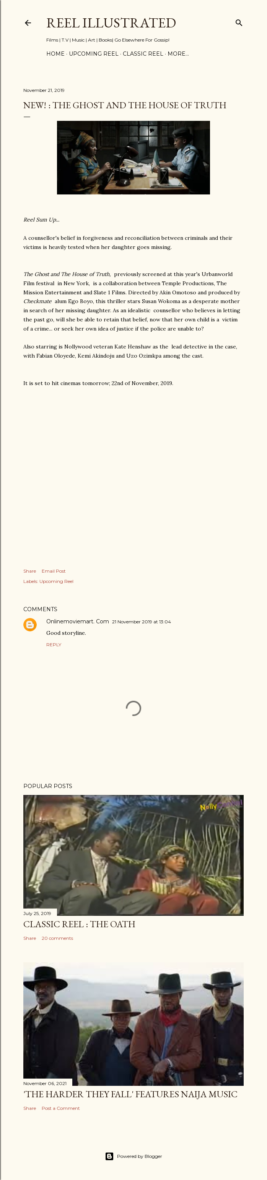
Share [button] (29, 571)
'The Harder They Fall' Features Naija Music (130, 1094)
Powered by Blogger (133, 1156)
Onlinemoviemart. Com (77, 621)
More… (178, 53)
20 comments (57, 938)
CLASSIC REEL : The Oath (79, 924)
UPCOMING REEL (94, 53)
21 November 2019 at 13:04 (141, 622)
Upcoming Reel (56, 581)
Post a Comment (61, 1108)
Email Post (54, 571)
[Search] (239, 21)
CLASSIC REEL (143, 53)
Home (55, 53)
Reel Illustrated (111, 23)
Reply (53, 644)
